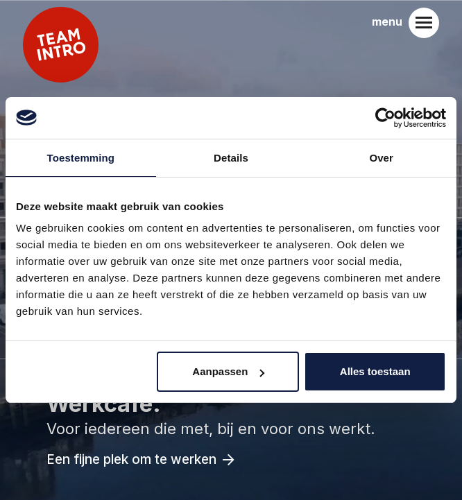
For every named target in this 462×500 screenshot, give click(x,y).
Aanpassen (228, 371)
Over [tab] (381, 158)
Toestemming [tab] (81, 158)
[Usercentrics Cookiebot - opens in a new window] (385, 117)
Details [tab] (231, 158)
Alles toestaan (375, 371)
